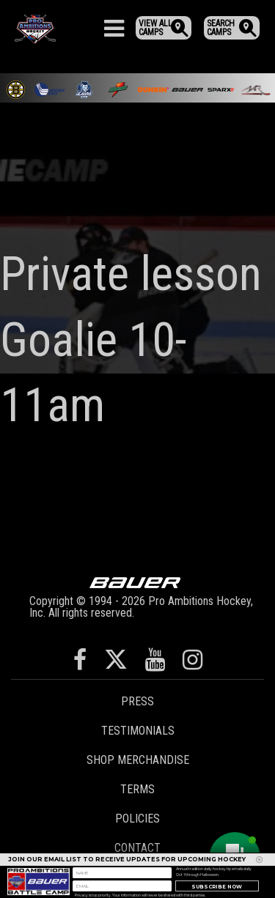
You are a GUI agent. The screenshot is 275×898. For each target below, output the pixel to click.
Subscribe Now (216, 888)
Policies (137, 818)
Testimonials (138, 731)
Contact (137, 848)
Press (137, 701)
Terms (137, 789)
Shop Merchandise (138, 760)
